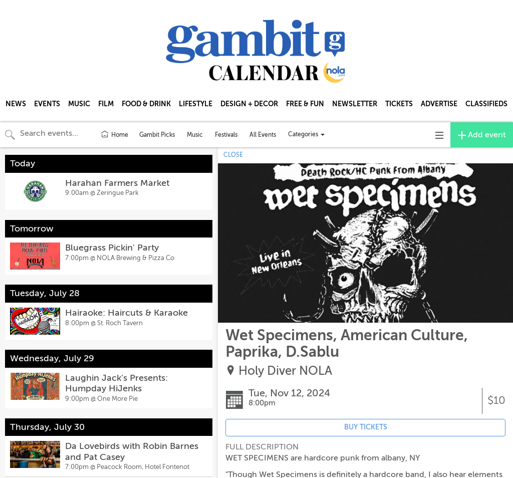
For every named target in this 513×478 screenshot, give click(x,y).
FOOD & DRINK (146, 104)
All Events (262, 134)
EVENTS (47, 104)
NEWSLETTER (354, 104)
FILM (106, 104)
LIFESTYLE (195, 104)
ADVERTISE (439, 104)
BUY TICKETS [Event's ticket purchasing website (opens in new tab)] (365, 427)
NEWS (16, 104)
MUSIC (79, 104)
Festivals (226, 134)
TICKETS (399, 104)
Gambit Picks (157, 134)
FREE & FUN (305, 104)
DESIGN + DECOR (249, 104)
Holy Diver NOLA (285, 371)
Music (195, 134)
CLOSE (233, 154)
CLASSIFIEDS (486, 104)
